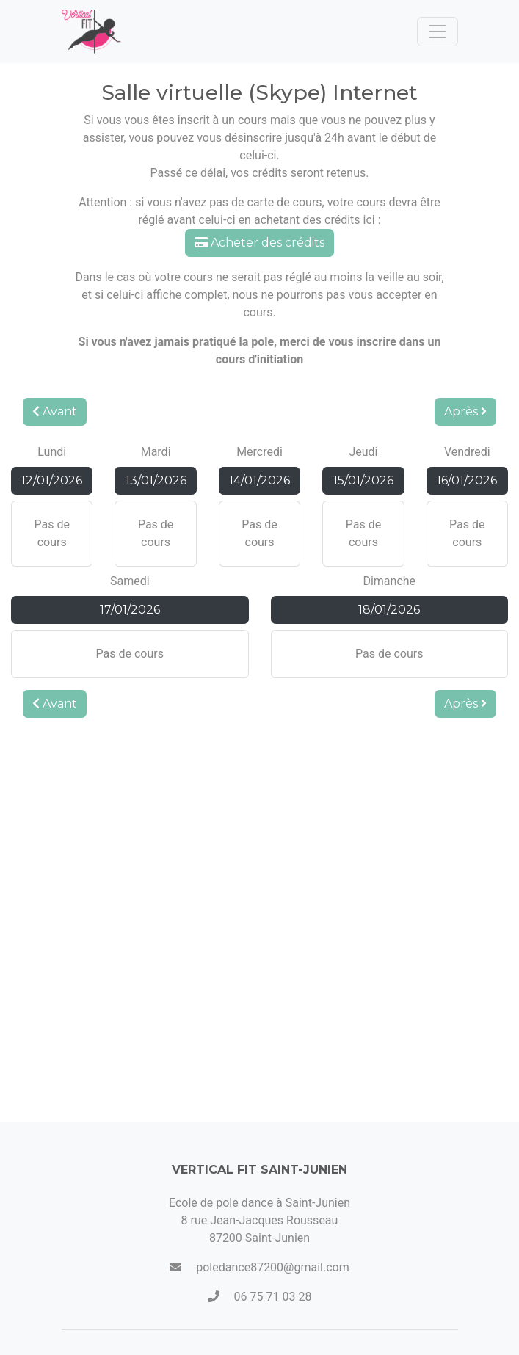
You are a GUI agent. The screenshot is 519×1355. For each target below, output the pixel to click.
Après (465, 411)
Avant (54, 411)
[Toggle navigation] (437, 31)
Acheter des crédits (259, 243)
